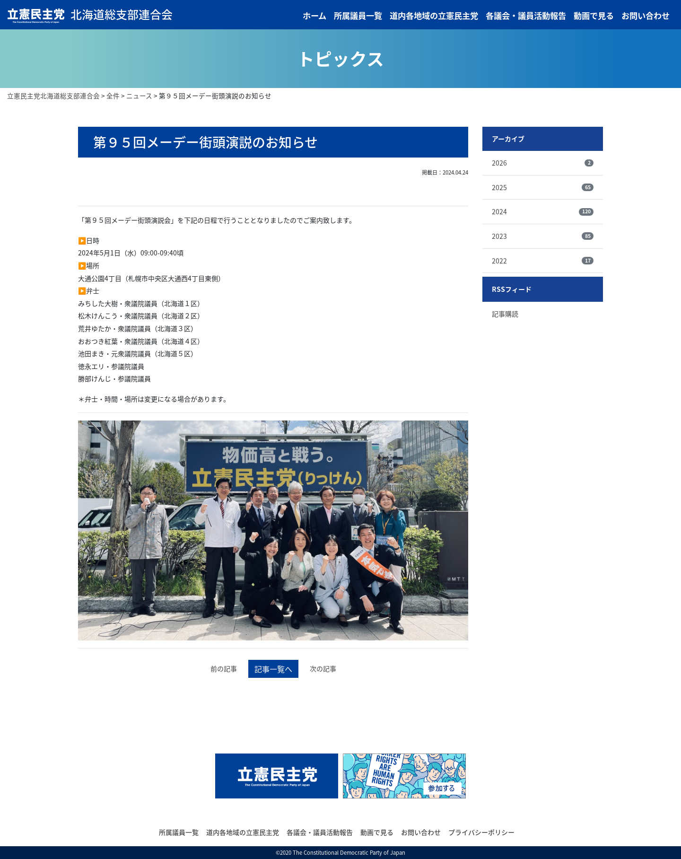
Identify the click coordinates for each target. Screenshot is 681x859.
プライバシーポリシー (481, 832)
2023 (543, 236)
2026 (543, 162)
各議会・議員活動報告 (526, 15)
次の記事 (323, 668)
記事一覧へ (273, 669)
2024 (543, 211)
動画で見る (594, 15)
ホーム (314, 15)
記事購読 (505, 313)
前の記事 (223, 668)
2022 (543, 260)
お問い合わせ (645, 15)
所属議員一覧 (358, 15)
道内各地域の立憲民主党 (434, 15)
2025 (543, 187)
